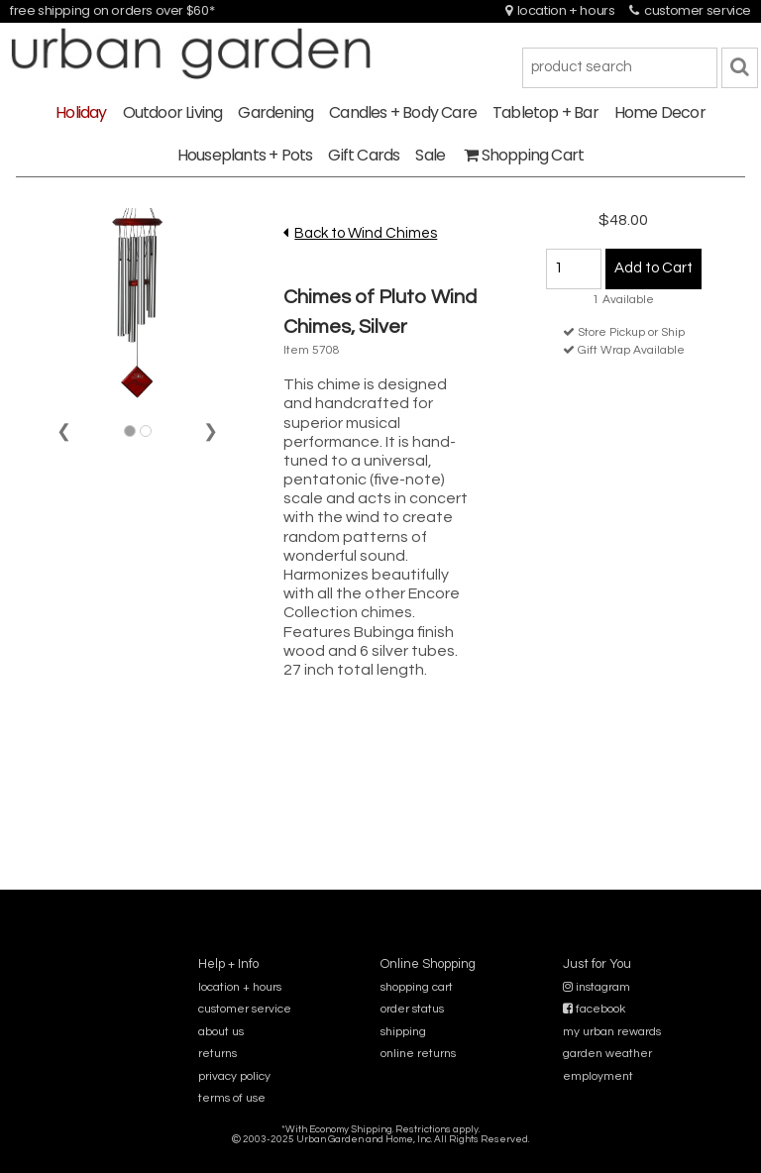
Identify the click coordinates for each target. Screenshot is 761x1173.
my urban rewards (612, 1031)
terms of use (232, 1098)
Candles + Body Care (403, 112)
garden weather (607, 1053)
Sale (430, 155)
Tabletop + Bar (545, 112)
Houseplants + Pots (245, 155)
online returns (418, 1053)
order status (412, 1009)
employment (598, 1076)
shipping (403, 1031)
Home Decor (660, 112)
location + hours (560, 10)
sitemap (380, 1152)
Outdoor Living (173, 112)
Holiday (80, 112)
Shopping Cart (524, 155)
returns (217, 1053)
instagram (596, 987)
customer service (690, 10)
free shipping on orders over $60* (112, 10)
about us (221, 1031)
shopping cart (416, 987)
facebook (594, 1009)
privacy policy (234, 1076)
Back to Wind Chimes (365, 233)
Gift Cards (363, 155)
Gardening (275, 112)
